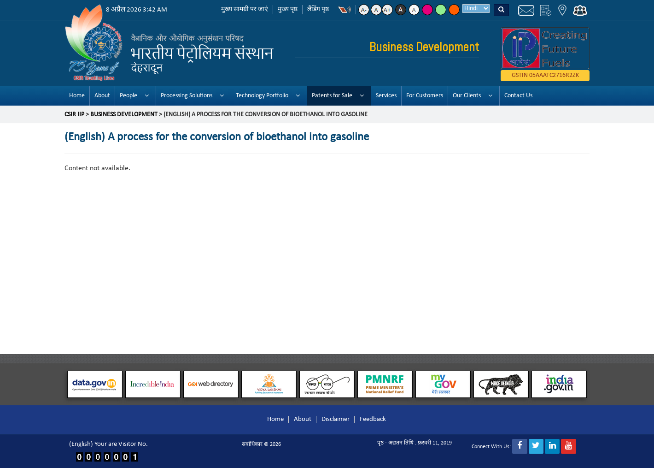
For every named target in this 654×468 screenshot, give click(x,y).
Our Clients (467, 95)
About (102, 95)
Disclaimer (335, 419)
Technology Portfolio (262, 95)
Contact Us (518, 95)
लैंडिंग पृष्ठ (318, 9)
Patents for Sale (332, 95)
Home (77, 95)
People (128, 95)
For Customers (424, 95)
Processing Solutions (186, 95)
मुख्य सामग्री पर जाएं (244, 9)
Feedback (373, 419)
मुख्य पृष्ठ (288, 9)
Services (386, 95)
